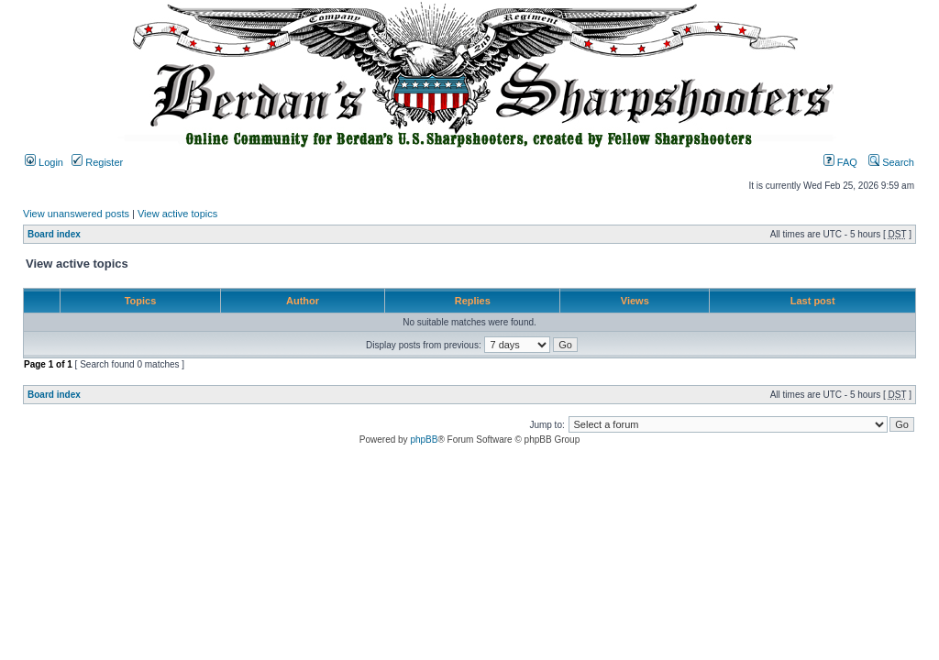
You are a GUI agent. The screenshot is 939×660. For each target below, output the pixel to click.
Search (891, 162)
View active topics (177, 213)
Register (97, 162)
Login (44, 162)
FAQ (840, 162)
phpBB (423, 439)
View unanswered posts (76, 213)
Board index (54, 234)
